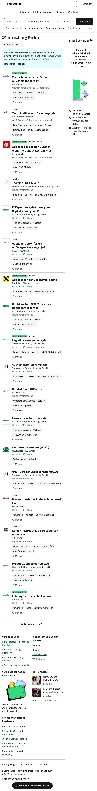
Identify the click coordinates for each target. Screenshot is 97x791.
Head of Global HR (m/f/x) (27, 389)
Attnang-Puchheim (28, 38)
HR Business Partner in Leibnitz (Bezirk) (13, 745)
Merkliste (73, 12)
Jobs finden (84, 21)
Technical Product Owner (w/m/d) (33, 113)
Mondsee (17, 291)
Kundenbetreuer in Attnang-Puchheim (16, 643)
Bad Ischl (17, 195)
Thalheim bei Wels (22, 223)
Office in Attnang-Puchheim (16, 665)
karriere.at (8, 721)
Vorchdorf (30, 92)
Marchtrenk (19, 376)
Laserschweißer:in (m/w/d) (29, 418)
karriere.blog (40, 671)
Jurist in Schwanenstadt (14, 739)
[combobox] (14, 21)
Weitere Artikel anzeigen (44, 700)
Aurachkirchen (39, 654)
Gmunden (18, 259)
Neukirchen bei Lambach (30, 125)
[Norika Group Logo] (15, 779)
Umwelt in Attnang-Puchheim (11, 651)
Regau (35, 650)
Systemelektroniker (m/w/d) (30, 364)
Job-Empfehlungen (42, 12)
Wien (15, 352)
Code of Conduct (43, 771)
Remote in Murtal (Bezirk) (14, 726)
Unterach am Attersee (24, 401)
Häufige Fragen (9, 764)
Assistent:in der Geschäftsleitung (34, 279)
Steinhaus (18, 162)
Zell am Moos (19, 459)
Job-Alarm (60, 12)
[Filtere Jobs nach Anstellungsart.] (35, 29)
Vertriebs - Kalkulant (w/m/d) (30, 447)
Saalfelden (18, 92)
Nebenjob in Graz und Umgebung (12, 733)
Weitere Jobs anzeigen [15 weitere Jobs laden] (32, 624)
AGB (46, 764)
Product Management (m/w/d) (31, 563)
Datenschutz (8, 771)
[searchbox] (14, 21)
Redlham (36, 645)
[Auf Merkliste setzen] (17, 102)
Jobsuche (24, 12)
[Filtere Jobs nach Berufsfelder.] (15, 29)
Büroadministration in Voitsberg (13, 753)
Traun (26, 546)
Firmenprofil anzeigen (14, 64)
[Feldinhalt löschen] (57, 21)
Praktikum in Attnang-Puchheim (13, 659)
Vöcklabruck (19, 483)
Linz (15, 125)
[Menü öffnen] (4, 4)
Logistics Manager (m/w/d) (29, 340)
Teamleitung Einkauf (25, 183)
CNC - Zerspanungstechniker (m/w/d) (35, 471)
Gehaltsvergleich (10, 711)
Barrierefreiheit (25, 771)
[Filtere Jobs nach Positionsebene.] (57, 29)
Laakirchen (24, 352)
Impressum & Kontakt (30, 764)
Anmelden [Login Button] (85, 4)
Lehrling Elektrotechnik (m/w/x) (32, 596)
